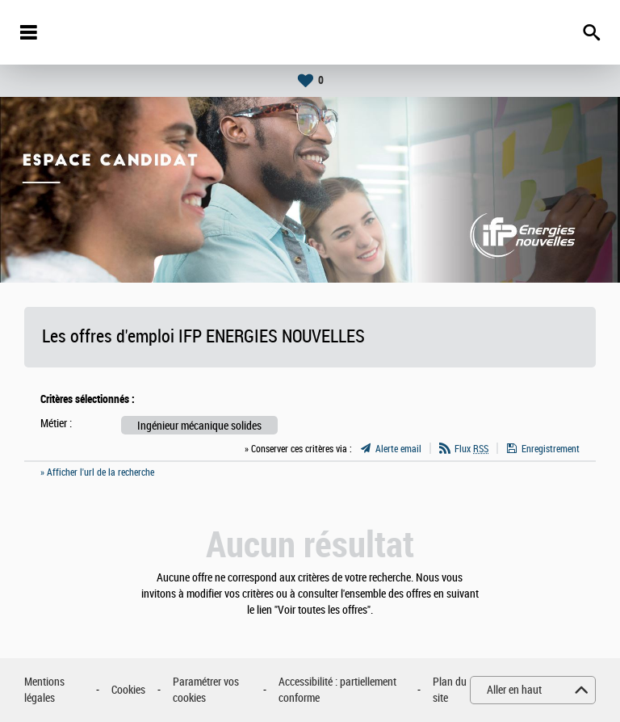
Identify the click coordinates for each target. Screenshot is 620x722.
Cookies (128, 690)
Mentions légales (44, 690)
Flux (471, 449)
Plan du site (450, 690)
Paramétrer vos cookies (206, 690)
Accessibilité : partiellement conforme (337, 690)
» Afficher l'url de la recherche (97, 472)
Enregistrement (551, 449)
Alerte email (398, 449)
